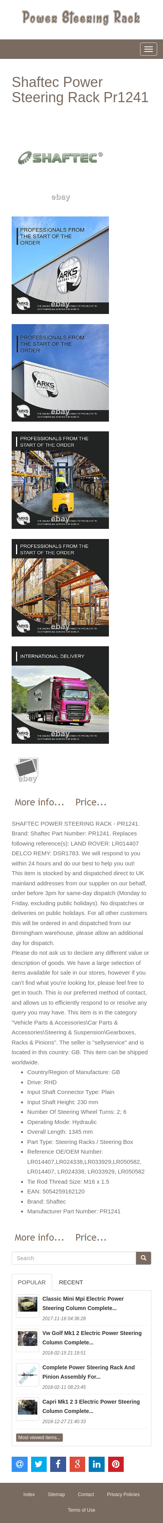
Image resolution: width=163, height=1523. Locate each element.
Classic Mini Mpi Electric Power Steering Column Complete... (83, 1303)
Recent (71, 1282)
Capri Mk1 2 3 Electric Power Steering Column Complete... (91, 1406)
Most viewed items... (39, 1437)
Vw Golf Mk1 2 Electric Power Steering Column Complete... (92, 1338)
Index (29, 1494)
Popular (32, 1282)
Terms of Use (81, 1510)
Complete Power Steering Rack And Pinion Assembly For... (88, 1372)
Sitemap (56, 1494)
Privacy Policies (123, 1494)
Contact (86, 1494)
